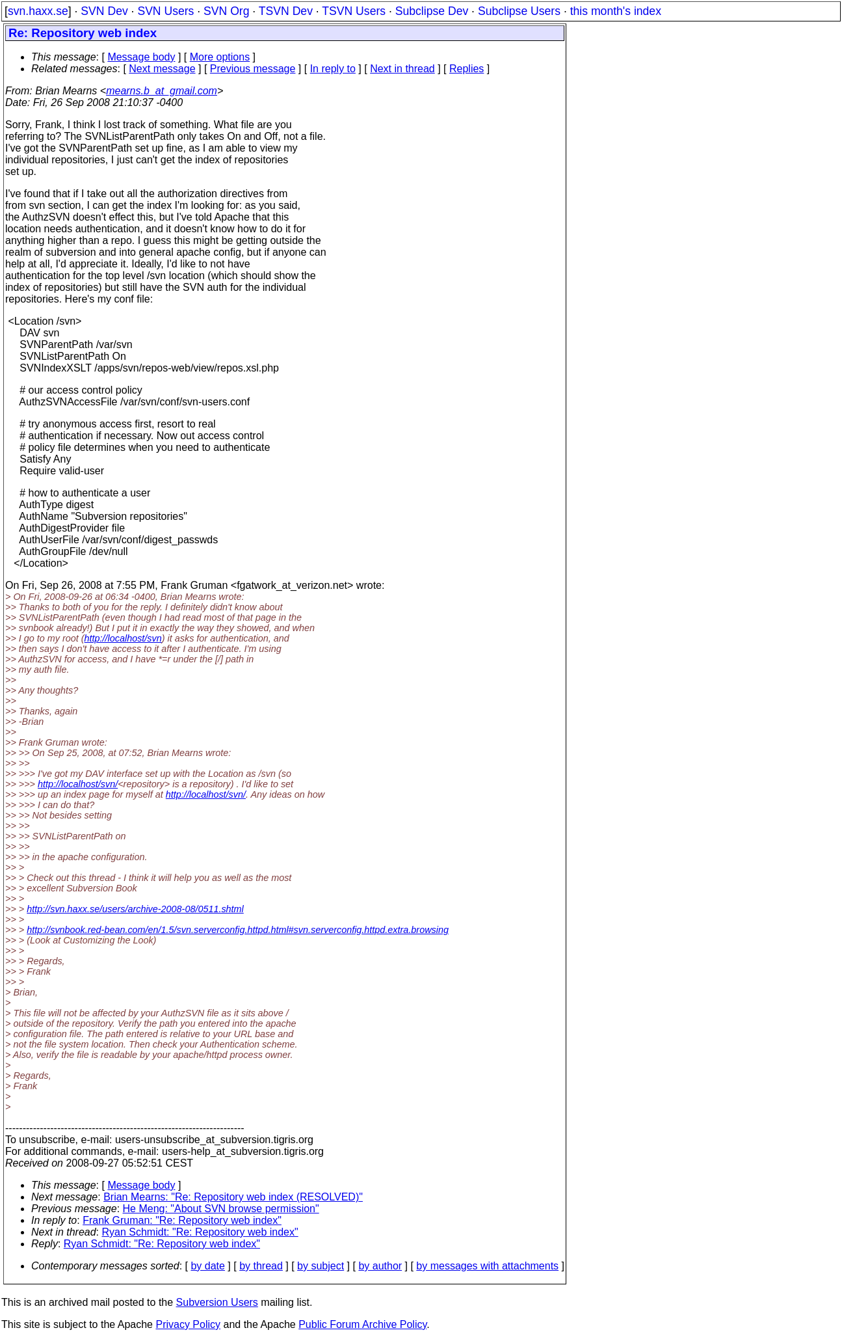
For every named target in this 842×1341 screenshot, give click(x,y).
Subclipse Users (519, 11)
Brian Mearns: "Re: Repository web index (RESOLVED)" (233, 1196)
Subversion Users (217, 1302)
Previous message (253, 68)
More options (220, 56)
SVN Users (165, 11)
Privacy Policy (187, 1324)
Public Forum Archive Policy (362, 1324)
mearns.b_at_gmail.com (161, 90)
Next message (162, 68)
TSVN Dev (286, 11)
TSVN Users (354, 11)
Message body (141, 56)
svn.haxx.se (38, 11)
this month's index (615, 11)
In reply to (333, 68)
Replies (466, 68)
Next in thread (402, 68)
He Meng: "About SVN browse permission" (221, 1208)
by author (380, 1265)
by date (207, 1265)
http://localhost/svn (123, 638)
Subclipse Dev (431, 11)
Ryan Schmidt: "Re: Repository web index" (200, 1232)
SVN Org (226, 11)
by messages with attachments (487, 1265)
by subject (320, 1265)
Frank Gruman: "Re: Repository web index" (182, 1220)
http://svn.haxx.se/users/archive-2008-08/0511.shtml (135, 909)
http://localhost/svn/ (78, 784)
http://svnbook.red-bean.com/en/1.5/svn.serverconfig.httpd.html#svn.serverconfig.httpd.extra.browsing (238, 930)
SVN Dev (104, 11)
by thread (261, 1265)
